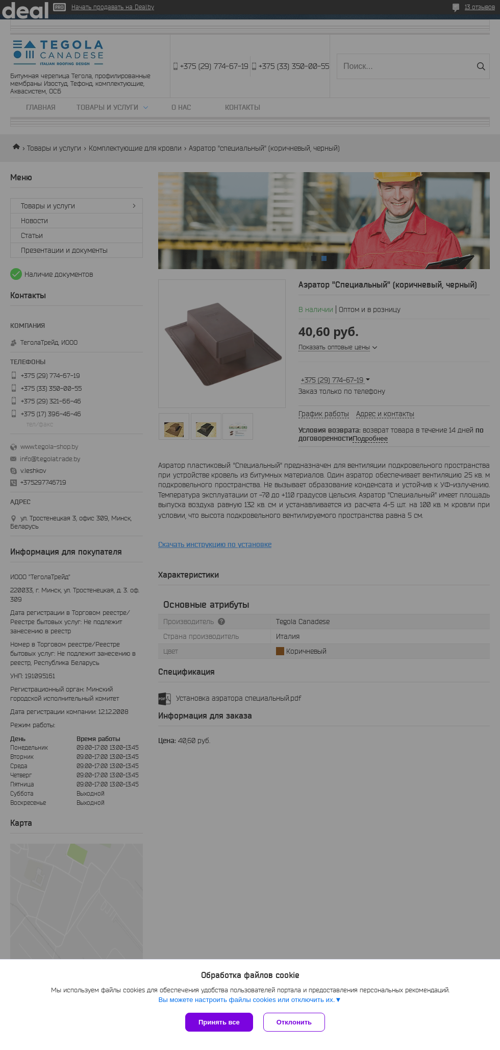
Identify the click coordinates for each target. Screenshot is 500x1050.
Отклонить (294, 1022)
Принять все (219, 1022)
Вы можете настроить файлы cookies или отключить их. (246, 1000)
